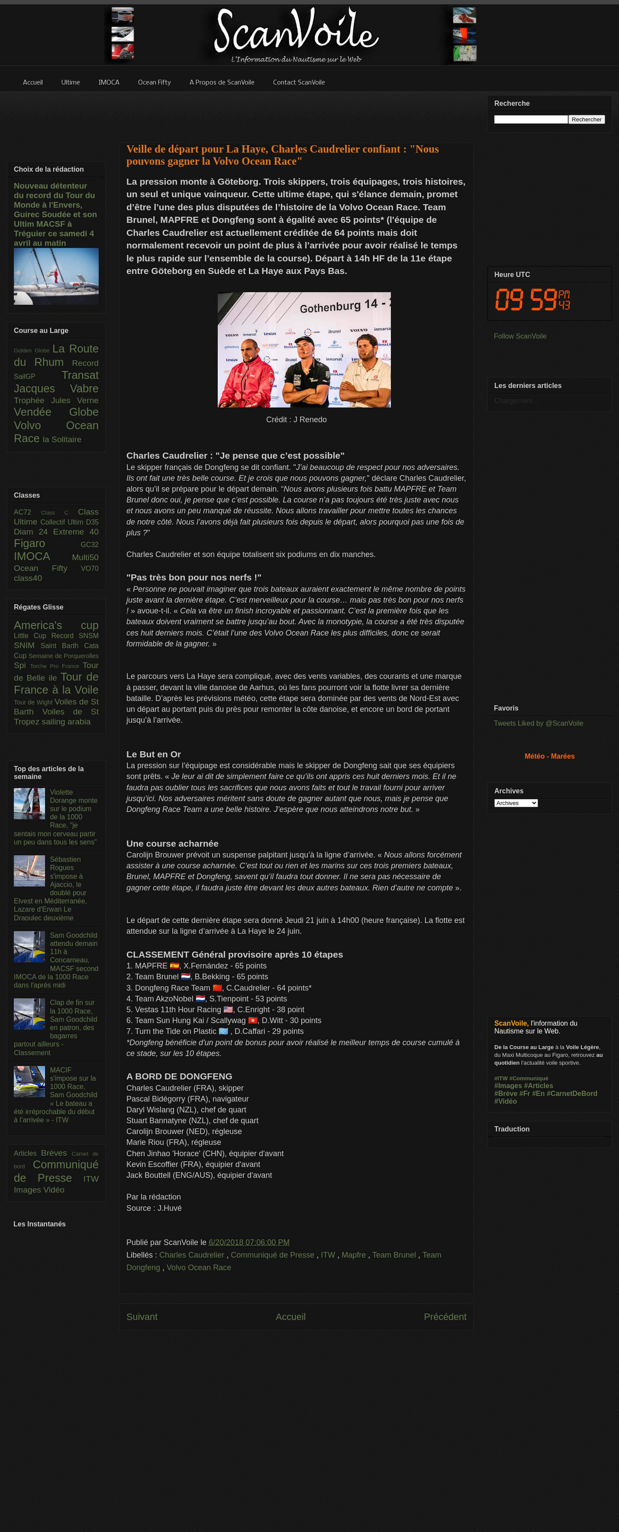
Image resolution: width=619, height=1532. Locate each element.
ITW (329, 1255)
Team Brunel (395, 1255)
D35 (92, 522)
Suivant (142, 1316)
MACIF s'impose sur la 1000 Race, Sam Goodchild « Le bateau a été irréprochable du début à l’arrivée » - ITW (55, 1095)
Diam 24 (33, 531)
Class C (59, 512)
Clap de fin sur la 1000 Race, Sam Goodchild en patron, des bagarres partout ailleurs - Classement (55, 1027)
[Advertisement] (296, 111)
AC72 (27, 512)
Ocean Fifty (47, 568)
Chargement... (516, 400)
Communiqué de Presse (273, 1255)
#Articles (539, 1085)
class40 (28, 578)
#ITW (501, 1078)
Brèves (56, 1152)
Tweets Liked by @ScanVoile (539, 723)
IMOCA (43, 556)
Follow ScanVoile (520, 336)
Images (28, 1189)
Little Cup (33, 635)
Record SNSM (75, 635)
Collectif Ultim (63, 522)
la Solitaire (62, 439)
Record (85, 363)
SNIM (27, 645)
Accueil (291, 1316)
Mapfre (355, 1255)
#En (538, 1093)
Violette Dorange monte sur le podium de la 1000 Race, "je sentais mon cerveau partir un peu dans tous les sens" (56, 817)
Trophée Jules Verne (56, 400)
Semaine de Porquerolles (64, 655)
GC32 (90, 544)
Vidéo (53, 1189)
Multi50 (85, 557)
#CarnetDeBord (572, 1093)
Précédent (445, 1316)
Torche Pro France (56, 666)
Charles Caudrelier (192, 1255)
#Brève (505, 1093)
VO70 (90, 568)
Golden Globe (33, 350)
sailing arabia (66, 721)
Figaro (47, 543)
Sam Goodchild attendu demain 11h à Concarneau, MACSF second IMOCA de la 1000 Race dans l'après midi (56, 960)
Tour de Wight (34, 702)
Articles (27, 1153)
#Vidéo (505, 1101)
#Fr (524, 1093)
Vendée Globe (56, 412)
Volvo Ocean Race (199, 1267)
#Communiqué (528, 1078)
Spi (22, 665)
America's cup (56, 625)
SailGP (37, 376)
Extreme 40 (76, 531)
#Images (508, 1085)
